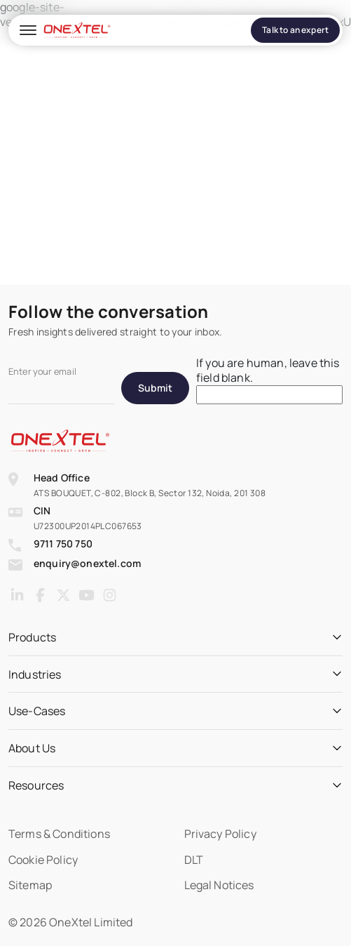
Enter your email (42, 372)
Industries (35, 674)
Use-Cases (36, 711)
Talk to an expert (295, 30)
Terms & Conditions (59, 833)
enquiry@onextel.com (87, 563)
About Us (31, 748)
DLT (193, 859)
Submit (155, 387)
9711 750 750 (63, 544)
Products (32, 637)
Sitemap (30, 885)
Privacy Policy (220, 833)
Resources (36, 785)
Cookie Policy (43, 859)
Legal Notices (219, 885)
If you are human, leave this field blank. (267, 370)
